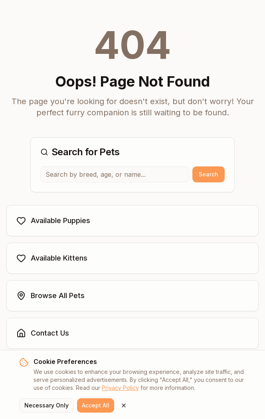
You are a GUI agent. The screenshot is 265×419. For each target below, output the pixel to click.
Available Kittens (51, 258)
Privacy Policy (120, 387)
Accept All (95, 405)
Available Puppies (53, 220)
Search (208, 174)
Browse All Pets (50, 295)
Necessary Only (46, 405)
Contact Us (42, 333)
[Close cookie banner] (123, 405)
